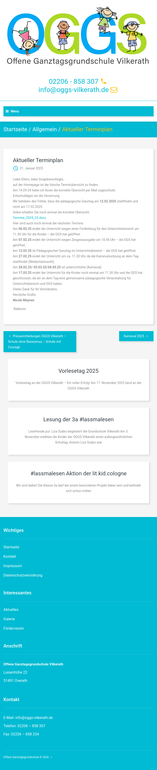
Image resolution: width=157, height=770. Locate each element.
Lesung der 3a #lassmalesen (78, 419)
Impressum (12, 566)
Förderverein (13, 628)
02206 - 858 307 (73, 81)
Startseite (15, 129)
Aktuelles (11, 609)
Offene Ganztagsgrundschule (21, 757)
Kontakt (9, 556)
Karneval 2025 (134, 336)
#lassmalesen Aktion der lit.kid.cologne (78, 473)
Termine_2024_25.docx (29, 218)
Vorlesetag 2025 (79, 371)
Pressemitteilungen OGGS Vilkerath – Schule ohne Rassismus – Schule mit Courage (37, 341)
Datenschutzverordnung (22, 575)
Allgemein (44, 129)
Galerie (9, 619)
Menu (15, 111)
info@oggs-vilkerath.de (74, 90)
